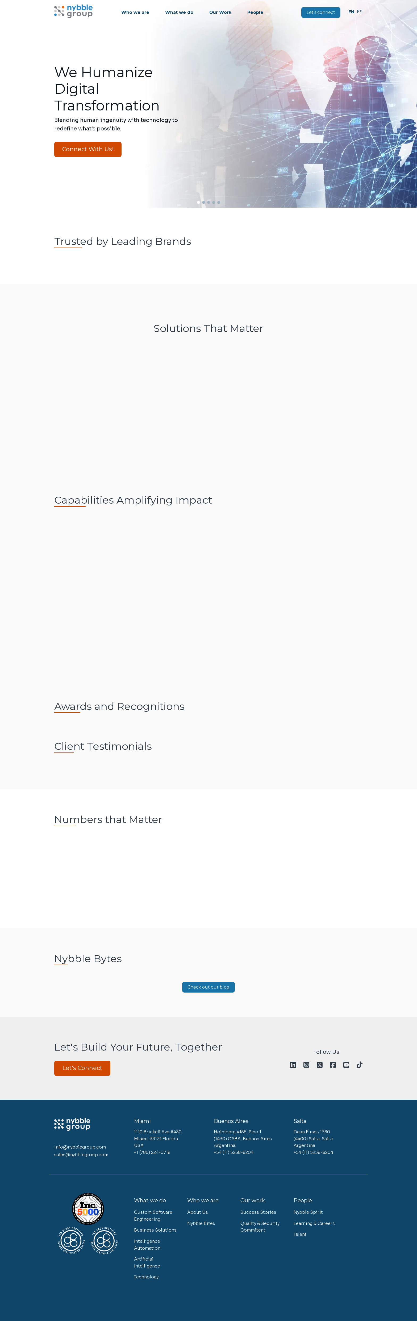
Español (360, 11)
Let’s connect (323, 12)
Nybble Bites (201, 1222)
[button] (10, 103)
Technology (146, 1275)
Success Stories (258, 1211)
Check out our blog (208, 987)
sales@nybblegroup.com (81, 1154)
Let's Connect (82, 1068)
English (353, 11)
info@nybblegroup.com (80, 1147)
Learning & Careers (314, 1222)
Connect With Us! (88, 149)
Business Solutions (155, 1229)
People (257, 12)
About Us (197, 1211)
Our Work (222, 12)
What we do (181, 12)
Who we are (137, 12)
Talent (300, 1233)
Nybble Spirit (308, 1211)
